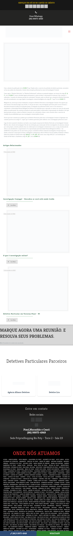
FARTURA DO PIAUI (24, 484)
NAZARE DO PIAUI (23, 502)
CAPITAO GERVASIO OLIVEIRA (32, 475)
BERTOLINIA (6, 467)
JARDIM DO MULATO (34, 490)
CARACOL (45, 475)
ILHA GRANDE (27, 488)
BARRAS (66, 463)
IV (33, 134)
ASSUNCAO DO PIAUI (16, 463)
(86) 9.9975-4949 (18, 533)
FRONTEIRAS (44, 486)
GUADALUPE (66, 486)
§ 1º (29, 134)
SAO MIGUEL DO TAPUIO (53, 525)
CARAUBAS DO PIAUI (55, 475)
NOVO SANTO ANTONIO (42, 504)
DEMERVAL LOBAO (63, 480)
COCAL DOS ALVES (48, 477)
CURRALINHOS (53, 480)
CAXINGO (22, 477)
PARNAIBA (6, 507)
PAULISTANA (46, 507)
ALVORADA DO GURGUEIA (10, 461)
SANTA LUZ (6, 515)
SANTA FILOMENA (63, 513)
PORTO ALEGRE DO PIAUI (56, 509)
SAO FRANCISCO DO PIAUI (11, 519)
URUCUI (10, 530)
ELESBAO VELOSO (59, 482)
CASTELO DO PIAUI (13, 477)
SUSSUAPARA (32, 529)
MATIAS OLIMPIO (21, 498)
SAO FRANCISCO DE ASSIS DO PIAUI (60, 517)
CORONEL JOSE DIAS (44, 479)
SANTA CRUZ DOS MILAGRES (48, 513)
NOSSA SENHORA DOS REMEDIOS (56, 502)
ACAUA (5, 459)
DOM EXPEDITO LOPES (22, 482)
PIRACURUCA (33, 509)
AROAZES (66, 461)
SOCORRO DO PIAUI (22, 529)
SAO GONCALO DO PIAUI (44, 519)
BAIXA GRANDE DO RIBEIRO (42, 463)
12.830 (36, 136)
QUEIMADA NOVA (13, 511)
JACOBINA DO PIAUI (16, 490)
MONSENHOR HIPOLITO (10, 500)
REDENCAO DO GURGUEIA (26, 511)
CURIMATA (23, 480)
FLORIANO (56, 484)
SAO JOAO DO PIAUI (63, 521)
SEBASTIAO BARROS (31, 527)
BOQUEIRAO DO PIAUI (9, 469)
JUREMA (57, 492)
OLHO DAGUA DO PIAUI (62, 504)
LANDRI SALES (7, 496)
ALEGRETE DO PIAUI (49, 459)
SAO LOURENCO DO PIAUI (56, 523)
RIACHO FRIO (48, 511)
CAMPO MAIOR (52, 473)
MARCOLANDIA (52, 496)
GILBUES (59, 486)
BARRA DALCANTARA (57, 463)
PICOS (13, 509)
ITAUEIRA (6, 490)
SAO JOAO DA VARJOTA (35, 521)
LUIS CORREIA (17, 496)
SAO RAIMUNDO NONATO (15, 527)
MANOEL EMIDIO (42, 496)
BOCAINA (32, 467)
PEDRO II (61, 507)
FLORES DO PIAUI (35, 484)
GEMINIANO (52, 486)
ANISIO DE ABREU (44, 461)
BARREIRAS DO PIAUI (9, 465)
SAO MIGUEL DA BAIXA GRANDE (19, 525)
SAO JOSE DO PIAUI (34, 523)
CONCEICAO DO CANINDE (30, 479)
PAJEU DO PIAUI (28, 505)
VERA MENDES (51, 530)
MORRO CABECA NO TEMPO (42, 500)
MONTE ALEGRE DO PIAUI (25, 500)
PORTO (46, 509)
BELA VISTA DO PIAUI (40, 465)
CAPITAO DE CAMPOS (17, 475)
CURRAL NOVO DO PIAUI (40, 480)
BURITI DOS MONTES (53, 469)
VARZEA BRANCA (31, 530)
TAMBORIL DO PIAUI (44, 529)
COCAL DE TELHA (37, 477)
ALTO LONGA (60, 459)
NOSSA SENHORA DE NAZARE (37, 502)
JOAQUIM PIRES (7, 492)
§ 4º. (36, 134)
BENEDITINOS (65, 465)
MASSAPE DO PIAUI (9, 498)
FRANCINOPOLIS (65, 484)
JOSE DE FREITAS (28, 492)
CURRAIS (29, 480)
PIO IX (27, 509)
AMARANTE (22, 461)
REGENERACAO (39, 511)
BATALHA (29, 465)
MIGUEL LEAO (41, 498)
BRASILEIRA (20, 469)
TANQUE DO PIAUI (56, 529)
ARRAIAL (5, 463)
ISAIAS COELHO (55, 488)
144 (27, 134)
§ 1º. (29, 136)
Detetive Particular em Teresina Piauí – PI (21, 314)
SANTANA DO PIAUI (31, 515)
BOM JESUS (39, 467)
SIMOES (66, 527)
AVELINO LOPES (27, 463)
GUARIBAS (7, 488)
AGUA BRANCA (23, 459)
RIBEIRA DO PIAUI (58, 511)
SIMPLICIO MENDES (9, 529)
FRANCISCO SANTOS (34, 486)
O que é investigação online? (15, 255)
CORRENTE (55, 479)
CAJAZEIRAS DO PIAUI (14, 471)
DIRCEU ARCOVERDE (9, 482)
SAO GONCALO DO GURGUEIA (28, 519)
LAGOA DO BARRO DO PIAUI (27, 494)
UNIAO (5, 530)
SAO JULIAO (44, 523)
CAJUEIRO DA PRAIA (27, 471)
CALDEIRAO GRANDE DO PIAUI (42, 471)
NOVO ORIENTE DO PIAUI (26, 504)
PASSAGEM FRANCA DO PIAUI (20, 507)
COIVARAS (58, 477)
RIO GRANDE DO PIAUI (18, 513)
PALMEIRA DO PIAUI (40, 505)
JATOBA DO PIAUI (47, 490)
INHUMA (34, 488)
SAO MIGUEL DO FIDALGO (37, 525)
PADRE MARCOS (7, 505)
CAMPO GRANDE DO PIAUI (23, 473)
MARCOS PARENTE (63, 496)
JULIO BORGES (50, 492)
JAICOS (25, 490)
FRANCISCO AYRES (9, 486)
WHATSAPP (55, 533)
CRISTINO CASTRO (13, 480)
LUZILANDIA (25, 496)
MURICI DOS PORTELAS (10, 502)
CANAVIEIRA (60, 473)
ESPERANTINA (14, 484)
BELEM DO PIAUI (54, 465)
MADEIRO (33, 496)
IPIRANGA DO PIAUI (44, 488)
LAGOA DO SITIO (51, 494)
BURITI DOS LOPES (40, 469)
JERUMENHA (56, 490)
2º (65, 93)
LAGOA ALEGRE (64, 492)
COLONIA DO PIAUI (16, 479)
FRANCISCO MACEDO (21, 486)
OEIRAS (52, 504)
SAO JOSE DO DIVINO (9, 523)
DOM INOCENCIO (35, 482)
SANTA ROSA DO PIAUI (18, 515)
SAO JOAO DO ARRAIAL (50, 521)
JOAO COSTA (65, 490)
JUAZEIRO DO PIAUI (39, 492)
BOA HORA (26, 467)
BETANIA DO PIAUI (16, 467)
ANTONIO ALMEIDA (56, 461)
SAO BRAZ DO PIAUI (30, 517)
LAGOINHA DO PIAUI (63, 494)
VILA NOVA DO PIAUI (63, 530)
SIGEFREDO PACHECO (56, 527)
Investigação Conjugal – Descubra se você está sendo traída (28, 199)
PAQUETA (58, 505)
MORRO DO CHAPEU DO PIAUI (60, 500)
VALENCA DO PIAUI (19, 530)
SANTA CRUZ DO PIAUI (32, 513)
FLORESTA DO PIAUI (47, 484)
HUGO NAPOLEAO (16, 488)
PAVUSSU (54, 507)
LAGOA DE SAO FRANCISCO (11, 494)
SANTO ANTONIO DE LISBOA (47, 515)
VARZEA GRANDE (41, 530)
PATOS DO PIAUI (36, 507)
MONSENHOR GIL (64, 498)
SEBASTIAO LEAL (43, 527)
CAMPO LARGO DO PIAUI (40, 473)
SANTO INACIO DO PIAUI (17, 517)
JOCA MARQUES (17, 492)
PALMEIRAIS (50, 505)
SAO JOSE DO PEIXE (22, 523)
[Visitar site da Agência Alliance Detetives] (19, 385)
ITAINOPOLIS (65, 488)
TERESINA (66, 529)
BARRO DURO (21, 465)
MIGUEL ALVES (31, 498)
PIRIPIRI (40, 509)
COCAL (29, 477)
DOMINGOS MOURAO (47, 482)
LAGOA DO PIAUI (41, 494)
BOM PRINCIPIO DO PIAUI (50, 467)
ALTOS (67, 459)
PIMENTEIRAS (20, 509)
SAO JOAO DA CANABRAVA (59, 519)
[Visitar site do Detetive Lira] (54, 385)
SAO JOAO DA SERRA (22, 521)
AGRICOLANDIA (13, 459)
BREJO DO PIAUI (29, 469)
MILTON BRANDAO (52, 498)
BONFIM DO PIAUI (64, 467)
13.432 (25, 88)
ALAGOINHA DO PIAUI (35, 459)
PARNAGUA (66, 505)
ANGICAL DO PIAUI (32, 461)
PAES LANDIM (18, 505)
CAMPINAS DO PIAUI (58, 471)
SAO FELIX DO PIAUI (43, 517)
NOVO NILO (15, 504)
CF (38, 134)
